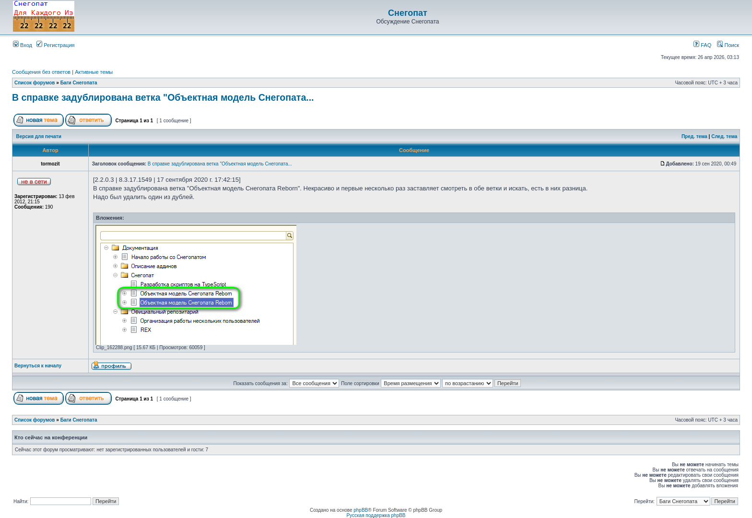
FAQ (702, 45)
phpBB (360, 510)
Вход (22, 45)
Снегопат (407, 13)
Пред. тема (694, 136)
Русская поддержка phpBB (375, 515)
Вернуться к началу (37, 365)
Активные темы (94, 72)
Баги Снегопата (78, 82)
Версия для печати (38, 136)
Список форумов (34, 82)
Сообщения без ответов (41, 72)
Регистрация (55, 45)
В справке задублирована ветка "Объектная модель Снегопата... (163, 97)
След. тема (724, 136)
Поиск (728, 45)
